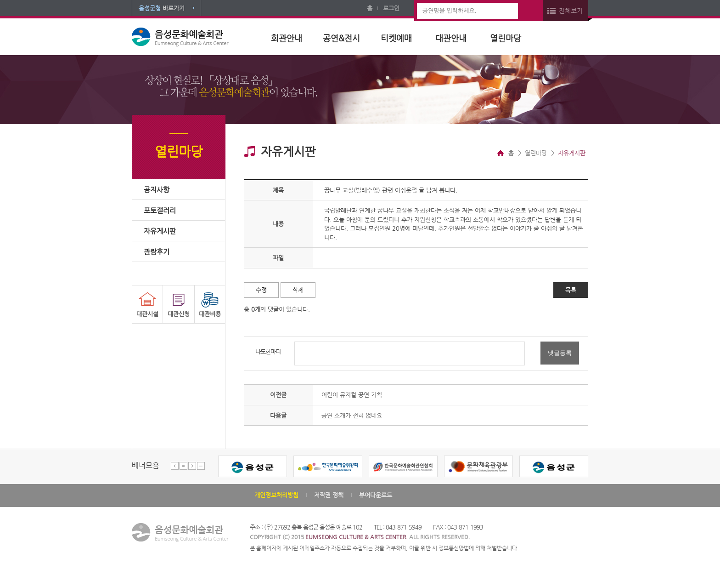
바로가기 (162, 8)
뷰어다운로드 (375, 494)
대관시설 (147, 313)
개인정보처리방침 (276, 494)
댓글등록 (560, 352)
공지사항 (156, 190)
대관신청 (179, 313)
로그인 (391, 8)
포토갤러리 (160, 210)
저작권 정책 (328, 494)
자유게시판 (160, 231)
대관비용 (210, 313)
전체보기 (571, 10)
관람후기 (156, 252)
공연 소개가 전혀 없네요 (351, 415)
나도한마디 (268, 351)
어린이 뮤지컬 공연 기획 (351, 394)
